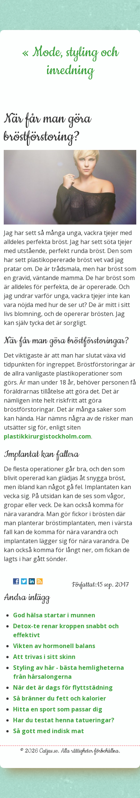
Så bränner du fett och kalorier (59, 698)
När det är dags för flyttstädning (63, 687)
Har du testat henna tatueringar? (63, 720)
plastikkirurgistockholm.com (47, 436)
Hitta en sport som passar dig (57, 709)
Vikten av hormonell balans (54, 646)
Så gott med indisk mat (48, 731)
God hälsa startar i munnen (54, 615)
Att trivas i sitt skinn (44, 657)
